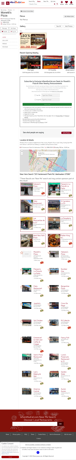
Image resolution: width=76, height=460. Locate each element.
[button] (7, 3)
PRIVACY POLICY (5, 454)
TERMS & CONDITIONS (6, 452)
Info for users (68, 435)
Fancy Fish (65, 338)
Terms (32, 435)
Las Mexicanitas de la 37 (38, 221)
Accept (10, 457)
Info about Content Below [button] (27, 11)
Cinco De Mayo (64, 305)
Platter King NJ (64, 237)
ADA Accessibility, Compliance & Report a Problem (38, 445)
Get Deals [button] (13, 28)
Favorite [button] (4, 31)
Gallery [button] (5, 40)
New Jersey (4, 10)
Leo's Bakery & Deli (37, 375)
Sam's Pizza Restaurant (38, 356)
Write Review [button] (66, 133)
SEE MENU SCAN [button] (69, 16)
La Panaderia (65, 219)
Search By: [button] (32, 1)
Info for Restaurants (55, 435)
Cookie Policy (42, 435)
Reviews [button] (5, 47)
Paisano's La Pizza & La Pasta (65, 186)
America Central (37, 391)
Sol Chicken (38, 321)
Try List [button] (13, 31)
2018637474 (5, 22)
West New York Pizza (38, 237)
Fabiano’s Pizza (36, 185)
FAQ (25, 435)
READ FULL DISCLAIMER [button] (57, 91)
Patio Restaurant (37, 202)
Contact (39, 439)
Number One (64, 271)
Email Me (38, 99)
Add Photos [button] (68, 26)
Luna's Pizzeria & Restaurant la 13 (65, 358)
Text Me (38, 95)
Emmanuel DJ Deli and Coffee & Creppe (38, 341)
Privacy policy (16, 435)
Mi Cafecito (65, 321)
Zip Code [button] (53, 1)
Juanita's (37, 304)
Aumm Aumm (63, 391)
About (7, 435)
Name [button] (38, 1)
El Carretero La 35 (65, 202)
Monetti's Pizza (37, 254)
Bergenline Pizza (65, 288)
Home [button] (4, 37)
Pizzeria (10, 10)
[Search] (43, 4)
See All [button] (58, 26)
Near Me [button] (45, 1)
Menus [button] (4, 43)
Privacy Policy (59, 116)
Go (60, 425)
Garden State (63, 374)
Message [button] (4, 28)
